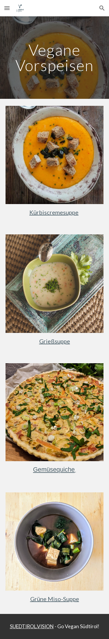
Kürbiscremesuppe (53, 212)
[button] (7, 8)
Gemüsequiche (54, 469)
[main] (55, 58)
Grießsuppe (54, 341)
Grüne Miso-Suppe (54, 598)
